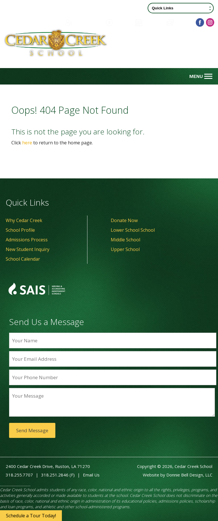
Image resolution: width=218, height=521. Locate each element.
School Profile (20, 230)
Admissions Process (27, 240)
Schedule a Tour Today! (31, 515)
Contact (179, 22)
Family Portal (82, 22)
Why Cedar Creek (24, 220)
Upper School (125, 249)
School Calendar (23, 259)
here (27, 143)
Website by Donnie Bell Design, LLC (177, 475)
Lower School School (133, 230)
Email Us (91, 475)
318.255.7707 (19, 475)
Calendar (148, 22)
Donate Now (124, 220)
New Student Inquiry (27, 249)
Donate (117, 22)
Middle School (125, 240)
